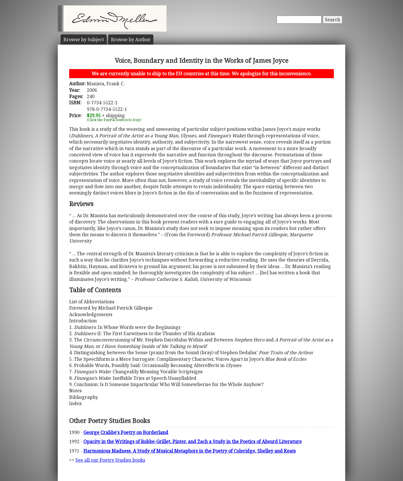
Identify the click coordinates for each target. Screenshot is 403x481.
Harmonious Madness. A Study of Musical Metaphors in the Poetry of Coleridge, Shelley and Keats (189, 451)
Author (131, 39)
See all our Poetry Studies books (110, 460)
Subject (83, 39)
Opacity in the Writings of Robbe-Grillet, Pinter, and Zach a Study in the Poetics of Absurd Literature (192, 441)
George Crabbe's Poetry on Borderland (125, 432)
